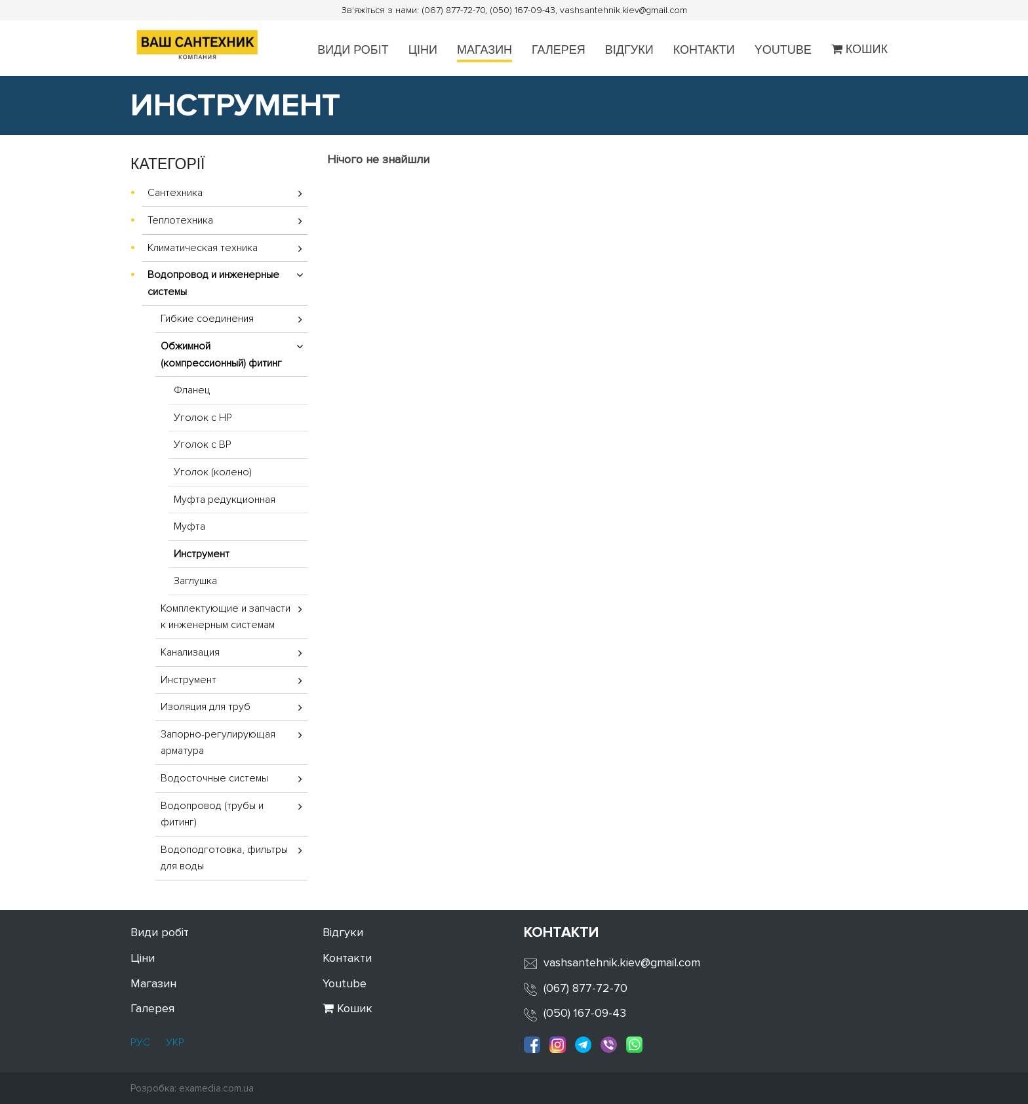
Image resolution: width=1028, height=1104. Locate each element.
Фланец (192, 390)
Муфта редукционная (224, 499)
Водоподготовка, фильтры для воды (224, 858)
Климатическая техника (203, 247)
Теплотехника (180, 220)
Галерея (558, 49)
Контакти (704, 49)
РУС (140, 1042)
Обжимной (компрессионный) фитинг (221, 355)
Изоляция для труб (205, 706)
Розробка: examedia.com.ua (192, 1088)
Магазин (484, 49)
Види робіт (353, 49)
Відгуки (629, 49)
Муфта (189, 526)
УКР (173, 1042)
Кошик (859, 49)
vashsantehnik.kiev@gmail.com (622, 962)
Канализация (190, 652)
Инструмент (201, 554)
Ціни (422, 49)
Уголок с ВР (202, 444)
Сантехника (175, 192)
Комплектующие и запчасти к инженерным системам (225, 617)
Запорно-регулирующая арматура (218, 743)
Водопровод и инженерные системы (213, 283)
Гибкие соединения (207, 318)
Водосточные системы (214, 778)
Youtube (783, 49)
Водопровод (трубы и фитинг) (212, 814)
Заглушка (195, 580)
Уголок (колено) (213, 472)
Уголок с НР (203, 417)
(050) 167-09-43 (585, 1013)
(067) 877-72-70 (585, 988)
